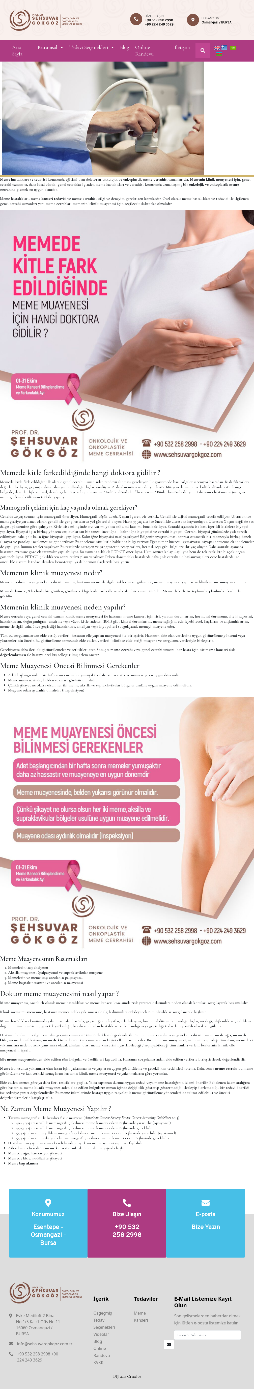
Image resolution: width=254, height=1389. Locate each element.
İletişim (182, 47)
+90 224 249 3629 (159, 25)
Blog (124, 47)
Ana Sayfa (17, 50)
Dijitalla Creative (127, 1376)
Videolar (101, 1334)
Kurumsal (47, 47)
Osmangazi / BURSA (217, 23)
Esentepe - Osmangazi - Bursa (48, 1235)
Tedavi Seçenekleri (88, 47)
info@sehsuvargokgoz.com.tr (45, 1344)
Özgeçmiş (102, 1313)
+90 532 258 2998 (159, 20)
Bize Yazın (205, 1228)
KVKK (98, 1362)
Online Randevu (144, 50)
